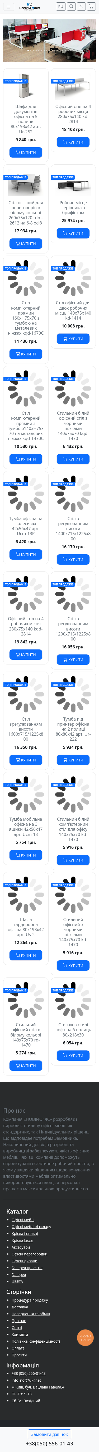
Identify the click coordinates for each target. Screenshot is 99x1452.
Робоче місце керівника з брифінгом (73, 208)
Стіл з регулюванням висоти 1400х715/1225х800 (73, 529)
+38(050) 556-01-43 (49, 1443)
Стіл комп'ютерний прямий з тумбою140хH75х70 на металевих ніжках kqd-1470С (26, 425)
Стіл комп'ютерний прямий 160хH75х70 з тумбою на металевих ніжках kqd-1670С (26, 318)
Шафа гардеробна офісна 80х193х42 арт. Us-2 (26, 927)
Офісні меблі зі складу (31, 1226)
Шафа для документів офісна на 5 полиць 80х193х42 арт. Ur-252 (26, 119)
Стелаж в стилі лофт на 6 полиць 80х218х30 (73, 1030)
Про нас (19, 1320)
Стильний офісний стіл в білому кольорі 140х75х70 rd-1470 (26, 1035)
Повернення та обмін (31, 1313)
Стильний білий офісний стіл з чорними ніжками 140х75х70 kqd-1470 (73, 425)
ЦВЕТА (17, 1281)
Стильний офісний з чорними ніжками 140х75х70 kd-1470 (73, 932)
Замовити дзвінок (49, 1434)
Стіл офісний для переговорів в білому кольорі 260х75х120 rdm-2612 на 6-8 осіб (25, 213)
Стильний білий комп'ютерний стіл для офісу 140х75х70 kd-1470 (73, 829)
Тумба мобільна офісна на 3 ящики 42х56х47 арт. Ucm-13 (26, 826)
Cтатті (17, 1327)
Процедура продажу (30, 1300)
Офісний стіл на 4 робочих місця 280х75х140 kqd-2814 (26, 626)
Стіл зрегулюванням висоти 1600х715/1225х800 (25, 729)
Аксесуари (21, 1247)
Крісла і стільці (25, 1233)
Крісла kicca (22, 1240)
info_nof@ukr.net (26, 1380)
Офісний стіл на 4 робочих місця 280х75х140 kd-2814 (73, 114)
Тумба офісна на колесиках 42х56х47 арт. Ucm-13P (26, 526)
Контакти (20, 1334)
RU (60, 6)
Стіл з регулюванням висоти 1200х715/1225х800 (73, 629)
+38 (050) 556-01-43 (29, 1373)
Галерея (19, 1274)
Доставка (20, 1306)
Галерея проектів (27, 1267)
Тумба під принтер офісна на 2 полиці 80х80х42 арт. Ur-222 (73, 729)
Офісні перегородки (29, 1254)
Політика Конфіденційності (36, 1341)
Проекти (19, 1354)
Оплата (18, 1348)
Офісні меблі (23, 1219)
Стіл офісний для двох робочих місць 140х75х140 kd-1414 (73, 310)
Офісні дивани (24, 1260)
